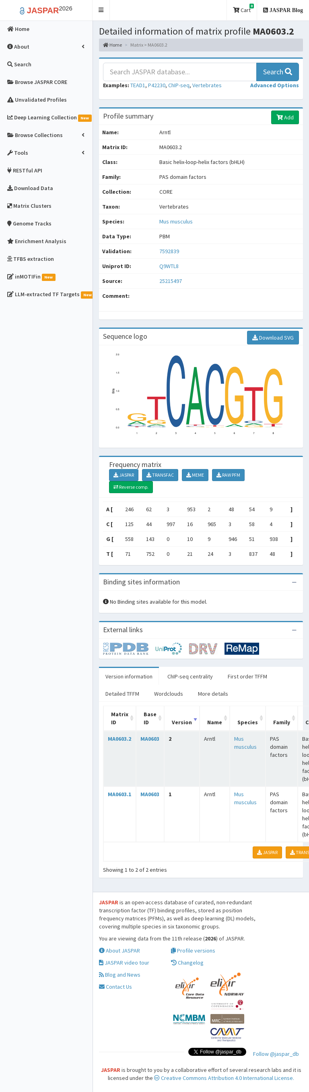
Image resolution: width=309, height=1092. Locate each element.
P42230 (156, 85)
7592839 (169, 251)
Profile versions (193, 950)
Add (285, 117)
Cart (243, 9)
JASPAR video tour (124, 962)
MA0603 (149, 738)
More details (213, 693)
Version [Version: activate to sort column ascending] (182, 722)
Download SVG (273, 337)
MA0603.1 (119, 794)
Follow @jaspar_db (276, 1053)
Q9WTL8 (169, 266)
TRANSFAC (160, 475)
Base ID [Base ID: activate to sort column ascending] (150, 718)
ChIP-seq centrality (190, 676)
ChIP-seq (179, 85)
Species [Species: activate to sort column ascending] (247, 722)
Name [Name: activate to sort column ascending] (214, 722)
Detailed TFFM (122, 693)
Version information (128, 676)
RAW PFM (228, 475)
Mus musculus (176, 221)
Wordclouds (168, 693)
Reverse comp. (130, 487)
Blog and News (119, 974)
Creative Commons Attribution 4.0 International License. (224, 1078)
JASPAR (123, 475)
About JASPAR (119, 950)
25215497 (170, 281)
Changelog (187, 962)
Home (112, 45)
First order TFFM (247, 676)
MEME (195, 475)
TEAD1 (137, 85)
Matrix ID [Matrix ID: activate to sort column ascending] (119, 718)
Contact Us (115, 986)
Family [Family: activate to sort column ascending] (281, 722)
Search (277, 71)
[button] (101, 10)
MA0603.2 (119, 738)
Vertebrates (207, 85)
